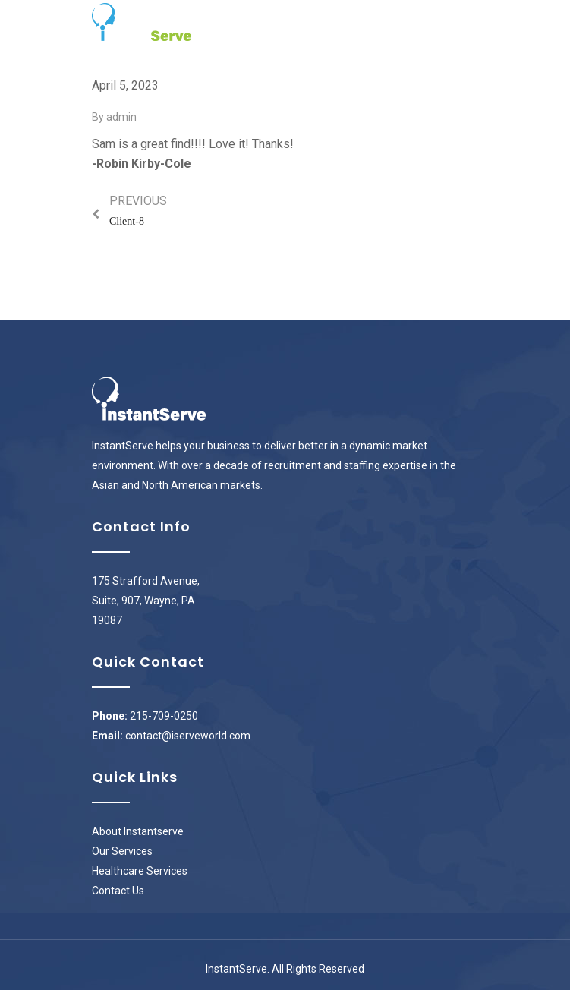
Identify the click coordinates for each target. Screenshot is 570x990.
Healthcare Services (139, 871)
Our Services (122, 851)
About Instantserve (138, 831)
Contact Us (118, 890)
